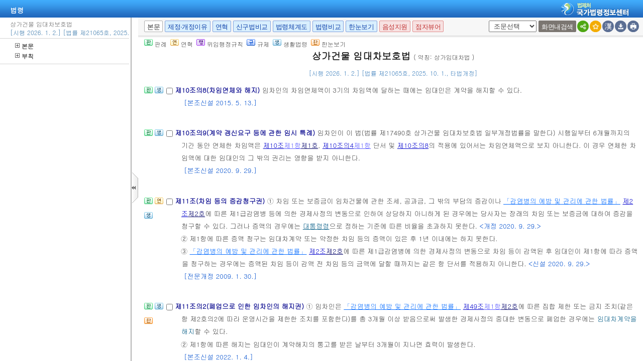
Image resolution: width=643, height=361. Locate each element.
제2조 (317, 251)
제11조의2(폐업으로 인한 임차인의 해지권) (240, 306)
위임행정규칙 (219, 44)
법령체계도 (291, 27)
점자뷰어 (428, 27)
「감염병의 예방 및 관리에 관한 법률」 (561, 201)
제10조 (273, 145)
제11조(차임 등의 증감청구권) (221, 201)
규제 (258, 44)
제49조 (473, 306)
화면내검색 (557, 27)
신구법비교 (252, 27)
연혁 (222, 27)
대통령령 (316, 226)
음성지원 (394, 27)
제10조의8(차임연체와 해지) (218, 90)
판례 (155, 44)
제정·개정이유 (187, 27)
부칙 (24, 56)
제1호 (309, 145)
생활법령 (290, 44)
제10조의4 (338, 145)
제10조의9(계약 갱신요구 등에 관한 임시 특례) (246, 132)
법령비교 (328, 27)
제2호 (196, 213)
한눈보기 (361, 27)
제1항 (292, 145)
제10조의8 (412, 145)
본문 (24, 46)
